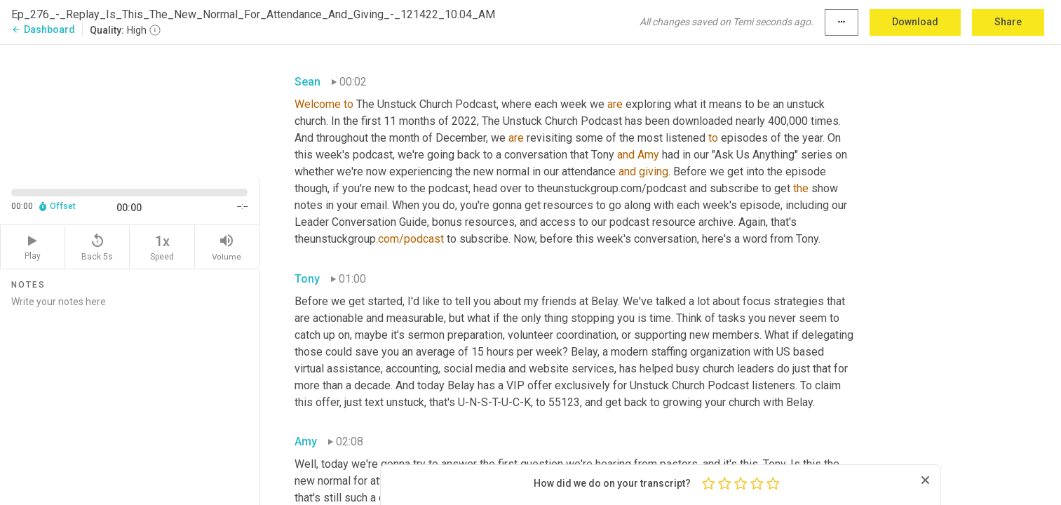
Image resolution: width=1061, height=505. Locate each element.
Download (915, 21)
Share (1008, 21)
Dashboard (43, 29)
